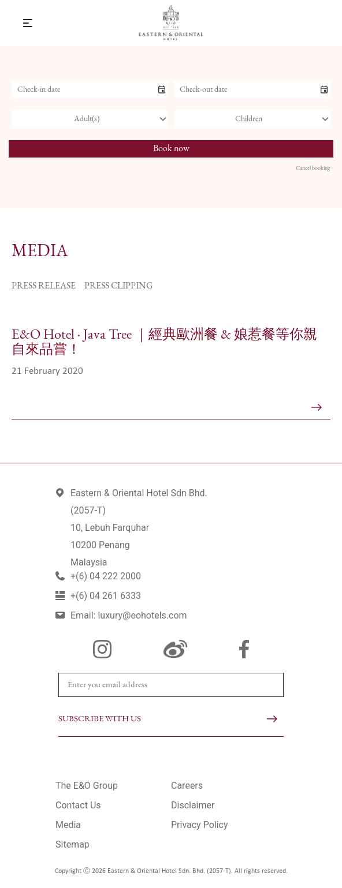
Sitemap (72, 844)
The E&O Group (86, 785)
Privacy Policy (199, 824)
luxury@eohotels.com (142, 615)
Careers (187, 785)
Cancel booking (313, 168)
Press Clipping (118, 286)
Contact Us (78, 805)
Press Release (44, 286)
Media (68, 824)
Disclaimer (192, 805)
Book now (171, 148)
